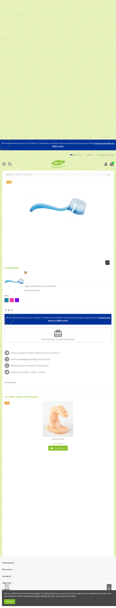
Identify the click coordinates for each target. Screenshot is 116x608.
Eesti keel (77, 155)
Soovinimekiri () (105, 155)
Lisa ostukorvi (58, 448)
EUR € (90, 155)
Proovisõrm (58, 439)
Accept (9, 601)
